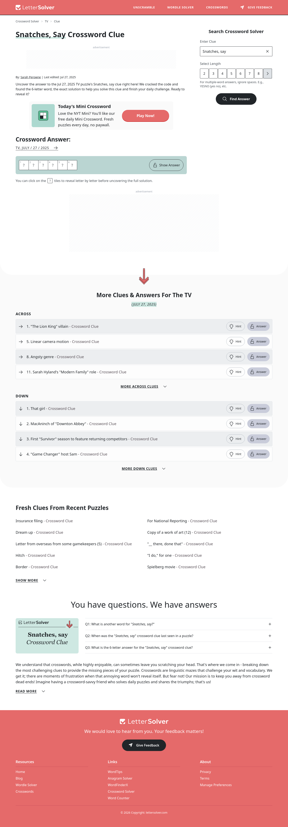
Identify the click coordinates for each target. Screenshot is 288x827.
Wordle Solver (180, 7)
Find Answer (236, 99)
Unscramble (144, 7)
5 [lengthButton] (231, 73)
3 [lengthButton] (213, 73)
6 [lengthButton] (240, 73)
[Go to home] (144, 721)
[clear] (267, 51)
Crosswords (217, 7)
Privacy (205, 771)
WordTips (115, 771)
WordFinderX (118, 785)
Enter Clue (208, 41)
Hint (235, 326)
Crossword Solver (121, 791)
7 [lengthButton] (249, 73)
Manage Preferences (216, 785)
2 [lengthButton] (204, 73)
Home (20, 771)
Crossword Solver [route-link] (27, 21)
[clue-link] (125, 326)
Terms (204, 778)
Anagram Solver (120, 778)
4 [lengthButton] (222, 73)
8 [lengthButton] (258, 73)
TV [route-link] (46, 21)
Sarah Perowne (31, 77)
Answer (258, 326)
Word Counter (119, 798)
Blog (19, 778)
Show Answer (166, 165)
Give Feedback (144, 745)
